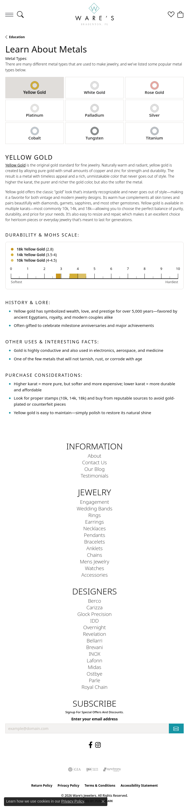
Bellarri (95, 640)
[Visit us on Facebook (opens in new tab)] (91, 745)
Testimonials (94, 475)
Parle (94, 680)
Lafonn (94, 660)
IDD (94, 620)
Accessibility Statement (139, 785)
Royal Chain (94, 686)
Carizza (94, 607)
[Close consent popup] (103, 801)
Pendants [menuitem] (94, 534)
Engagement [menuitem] (94, 501)
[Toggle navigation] (9, 14)
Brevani (94, 647)
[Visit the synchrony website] (112, 769)
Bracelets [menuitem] (94, 541)
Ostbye (95, 673)
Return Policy (41, 785)
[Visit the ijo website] (92, 769)
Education (17, 37)
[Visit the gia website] (74, 769)
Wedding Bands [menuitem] (94, 508)
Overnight (94, 627)
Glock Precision (94, 614)
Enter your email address (94, 718)
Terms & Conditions (100, 785)
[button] (20, 14)
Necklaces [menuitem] (94, 528)
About (94, 455)
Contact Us (94, 462)
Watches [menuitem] (94, 568)
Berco (94, 600)
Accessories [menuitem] (94, 574)
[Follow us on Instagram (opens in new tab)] (98, 745)
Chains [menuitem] (94, 554)
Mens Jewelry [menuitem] (94, 561)
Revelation (94, 633)
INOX (94, 653)
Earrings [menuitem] (94, 521)
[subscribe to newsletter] (176, 728)
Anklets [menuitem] (94, 548)
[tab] (34, 87)
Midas (94, 667)
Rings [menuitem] (94, 515)
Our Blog (94, 468)
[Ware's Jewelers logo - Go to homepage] (94, 14)
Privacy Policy (68, 785)
